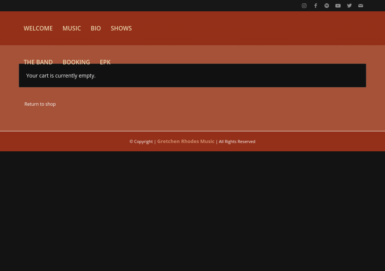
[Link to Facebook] (315, 5)
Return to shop (40, 104)
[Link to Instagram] (304, 5)
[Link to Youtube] (338, 5)
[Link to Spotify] (326, 5)
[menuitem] (38, 28)
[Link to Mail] (360, 5)
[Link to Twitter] (349, 5)
